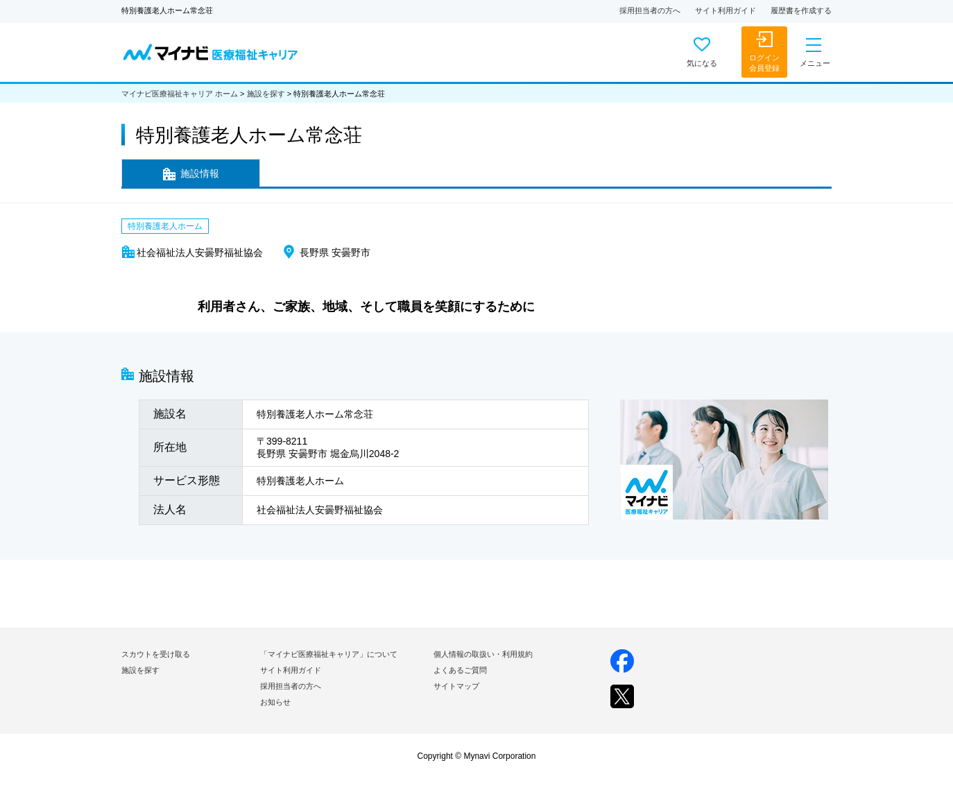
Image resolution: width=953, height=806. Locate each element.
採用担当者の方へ (649, 10)
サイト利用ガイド (725, 10)
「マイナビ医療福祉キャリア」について (328, 654)
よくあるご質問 (460, 670)
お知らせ (275, 702)
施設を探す (266, 93)
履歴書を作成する (801, 10)
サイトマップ (456, 686)
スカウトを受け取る (155, 654)
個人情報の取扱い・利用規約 (483, 654)
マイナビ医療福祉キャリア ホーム (179, 93)
